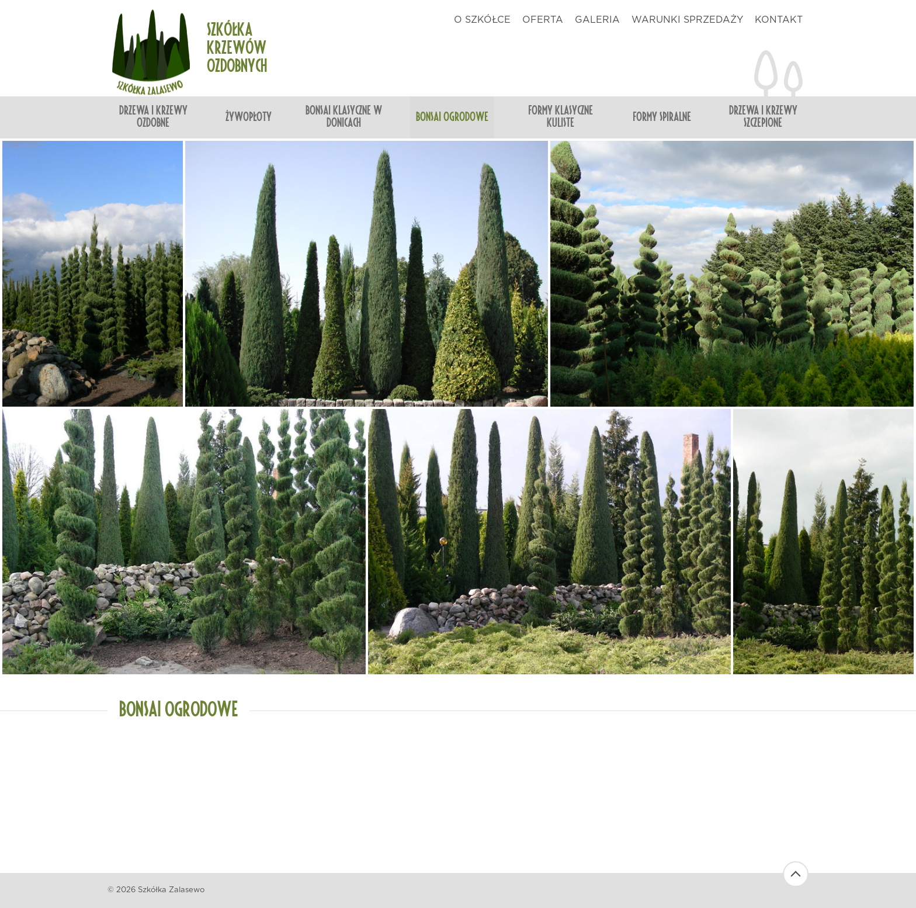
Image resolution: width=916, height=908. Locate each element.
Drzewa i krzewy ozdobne (153, 117)
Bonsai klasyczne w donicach (344, 117)
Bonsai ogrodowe (452, 117)
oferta (542, 20)
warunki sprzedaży (687, 20)
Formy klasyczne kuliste (560, 117)
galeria (597, 20)
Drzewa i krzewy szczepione (763, 117)
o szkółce (482, 20)
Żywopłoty (248, 117)
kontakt (779, 20)
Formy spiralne (662, 117)
